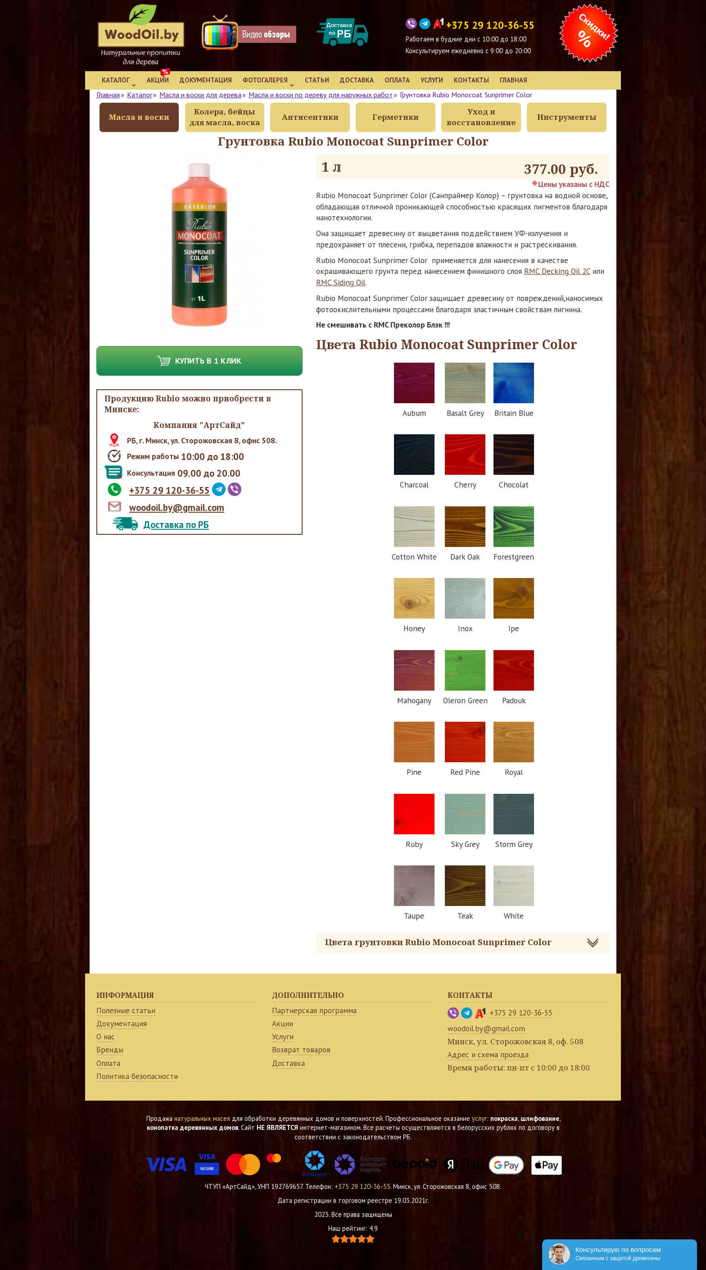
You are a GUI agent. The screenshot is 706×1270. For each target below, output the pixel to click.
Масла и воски (139, 117)
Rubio (168, 398)
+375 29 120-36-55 (169, 490)
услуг (479, 1118)
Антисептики (310, 117)
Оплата (397, 80)
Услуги (432, 80)
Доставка (357, 80)
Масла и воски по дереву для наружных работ (321, 94)
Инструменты (566, 117)
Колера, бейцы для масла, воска (224, 116)
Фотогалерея (268, 81)
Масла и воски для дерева (200, 94)
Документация (206, 80)
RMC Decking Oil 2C (557, 271)
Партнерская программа (314, 1010)
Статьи (317, 80)
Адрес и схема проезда (488, 1055)
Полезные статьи (125, 1010)
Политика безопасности (137, 1076)
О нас (105, 1037)
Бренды (109, 1050)
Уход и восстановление (481, 116)
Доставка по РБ (176, 525)
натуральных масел (202, 1118)
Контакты (471, 80)
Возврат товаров (301, 1050)
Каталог (119, 81)
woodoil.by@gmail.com (176, 507)
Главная (513, 80)
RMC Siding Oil (340, 282)
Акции (158, 80)
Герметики (395, 117)
